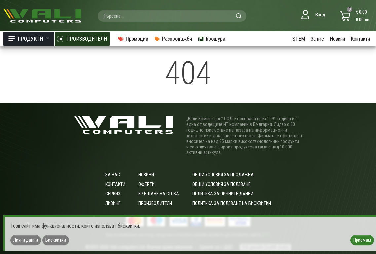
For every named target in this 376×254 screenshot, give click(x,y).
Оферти (146, 184)
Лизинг (112, 203)
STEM (298, 39)
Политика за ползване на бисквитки (231, 203)
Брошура (211, 39)
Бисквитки (55, 240)
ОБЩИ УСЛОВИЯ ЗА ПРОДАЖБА (223, 174)
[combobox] (172, 16)
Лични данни (25, 240)
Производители (155, 203)
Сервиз (112, 193)
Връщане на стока (158, 193)
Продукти (28, 39)
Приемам (362, 240)
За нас (317, 39)
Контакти (360, 39)
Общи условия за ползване (221, 184)
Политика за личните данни (222, 193)
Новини (337, 39)
